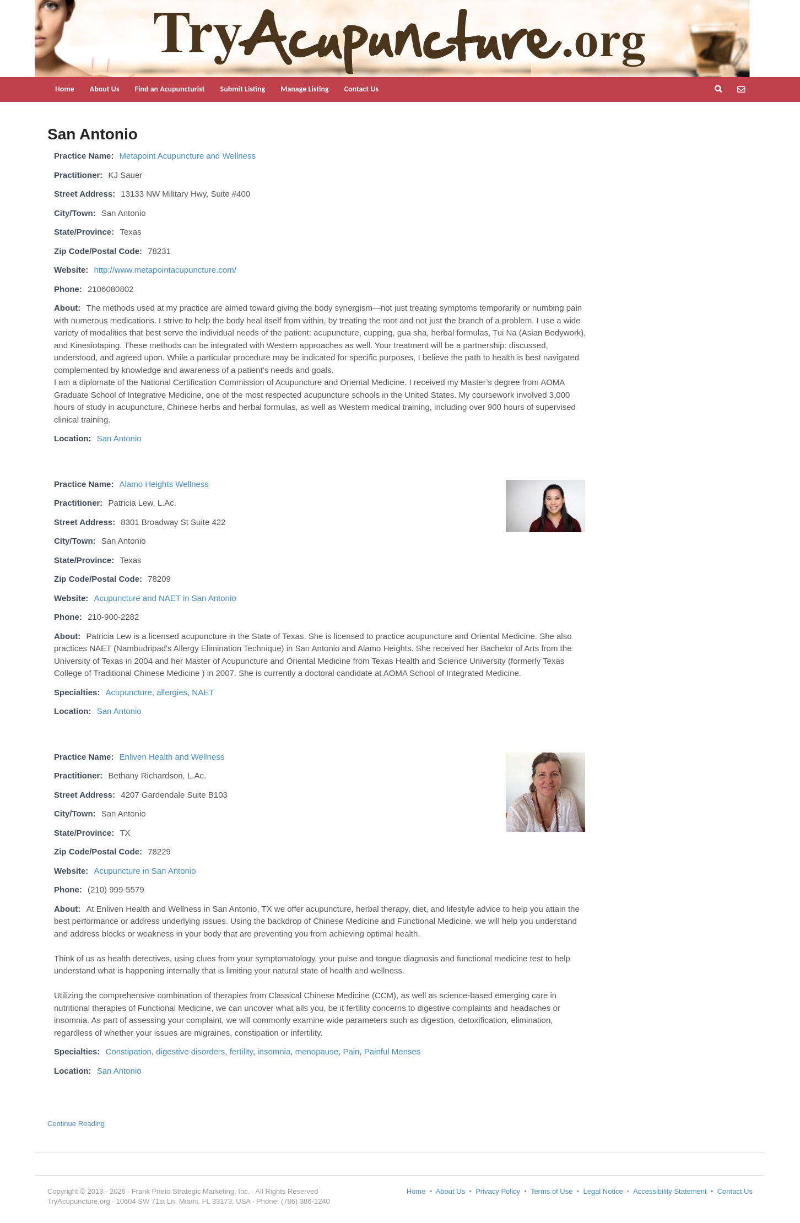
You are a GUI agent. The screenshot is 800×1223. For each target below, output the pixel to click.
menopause (316, 1051)
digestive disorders (190, 1051)
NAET (203, 692)
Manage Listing (304, 89)
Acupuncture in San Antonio (145, 870)
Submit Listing (243, 89)
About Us (105, 89)
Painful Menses (392, 1051)
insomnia (273, 1051)
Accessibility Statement (670, 1191)
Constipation (129, 1051)
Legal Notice (603, 1191)
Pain (351, 1051)
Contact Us (361, 89)
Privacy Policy (497, 1191)
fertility (241, 1051)
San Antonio (119, 438)
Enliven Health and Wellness (172, 756)
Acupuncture (129, 692)
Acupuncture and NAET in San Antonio (165, 598)
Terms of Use (552, 1191)
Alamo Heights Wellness (164, 484)
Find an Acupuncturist (170, 89)
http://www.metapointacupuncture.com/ (165, 269)
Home (64, 89)
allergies (171, 692)
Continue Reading (76, 1123)
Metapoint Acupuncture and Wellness (188, 155)
